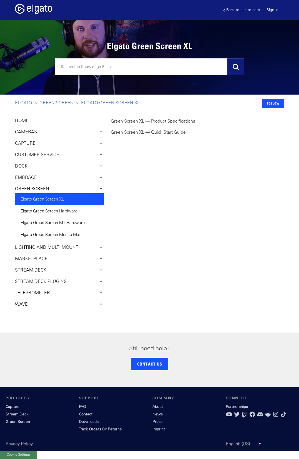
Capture (12, 406)
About (157, 406)
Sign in (272, 9)
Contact (85, 414)
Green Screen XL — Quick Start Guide (148, 132)
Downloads (89, 421)
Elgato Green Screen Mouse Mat (51, 234)
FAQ (82, 406)
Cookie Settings (19, 454)
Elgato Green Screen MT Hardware (53, 222)
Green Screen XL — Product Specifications (153, 121)
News (157, 414)
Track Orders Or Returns (100, 429)
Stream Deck (17, 414)
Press (157, 421)
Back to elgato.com (241, 9)
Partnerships (237, 406)
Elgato (23, 102)
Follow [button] (273, 103)
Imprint (158, 429)
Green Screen (56, 102)
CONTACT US (149, 363)
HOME (22, 120)
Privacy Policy (19, 444)
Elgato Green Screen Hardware (49, 211)
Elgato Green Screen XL (110, 102)
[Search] (149, 67)
